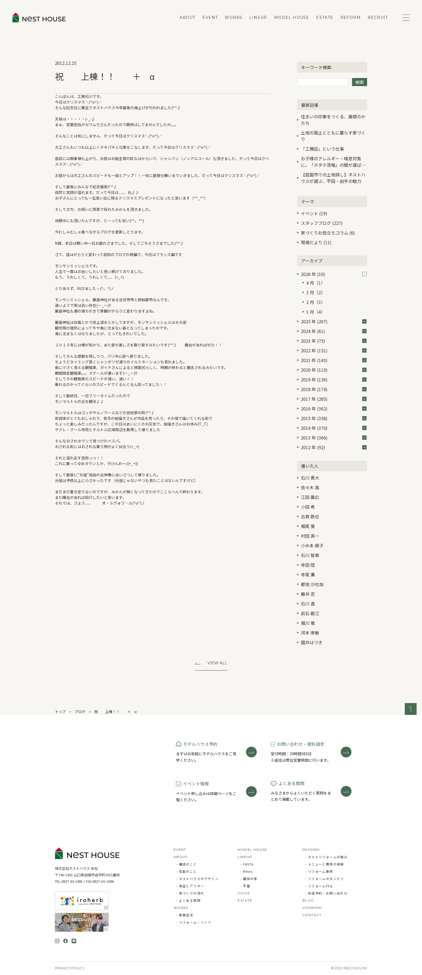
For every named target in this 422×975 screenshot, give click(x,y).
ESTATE (324, 17)
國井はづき (311, 642)
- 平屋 (245, 886)
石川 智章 (310, 555)
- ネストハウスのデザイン (197, 878)
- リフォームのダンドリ (324, 878)
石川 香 (308, 603)
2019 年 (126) (334, 379)
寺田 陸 (308, 565)
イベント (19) (314, 213)
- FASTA (247, 864)
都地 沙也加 (312, 584)
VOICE (244, 893)
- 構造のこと (186, 864)
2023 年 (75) (334, 341)
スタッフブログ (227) (322, 223)
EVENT (210, 17)
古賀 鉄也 (310, 516)
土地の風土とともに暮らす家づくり (333, 135)
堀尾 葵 (308, 526)
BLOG (308, 900)
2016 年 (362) (334, 408)
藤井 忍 (308, 594)
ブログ (80, 711)
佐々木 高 (310, 487)
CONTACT (312, 915)
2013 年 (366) (334, 437)
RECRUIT (378, 17)
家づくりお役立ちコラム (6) (328, 232)
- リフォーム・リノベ (193, 922)
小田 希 (308, 507)
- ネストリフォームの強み (326, 857)
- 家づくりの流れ (190, 893)
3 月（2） (315, 292)
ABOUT (187, 17)
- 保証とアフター (190, 886)
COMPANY (312, 908)
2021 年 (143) (334, 360)
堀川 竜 (308, 623)
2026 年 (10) (334, 274)
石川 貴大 (310, 477)
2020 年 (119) (334, 370)
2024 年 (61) (334, 331)
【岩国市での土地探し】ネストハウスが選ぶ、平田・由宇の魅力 (333, 177)
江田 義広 (310, 497)
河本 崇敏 (310, 632)
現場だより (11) (316, 242)
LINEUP (258, 17)
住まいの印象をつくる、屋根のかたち (333, 119)
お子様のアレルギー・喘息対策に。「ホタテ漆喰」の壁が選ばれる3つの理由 (333, 162)
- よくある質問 (188, 900)
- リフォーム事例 (319, 871)
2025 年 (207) (334, 321)
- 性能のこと (186, 871)
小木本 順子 (312, 545)
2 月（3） (315, 302)
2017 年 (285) (334, 399)
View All (217, 663)
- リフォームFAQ (319, 886)
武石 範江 (310, 613)
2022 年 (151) (334, 350)
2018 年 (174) (334, 389)
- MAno (246, 871)
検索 (359, 82)
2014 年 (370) (334, 428)
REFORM (350, 17)
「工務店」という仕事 (322, 149)
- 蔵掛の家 (248, 878)
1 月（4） (315, 312)
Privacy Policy (70, 968)
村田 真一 (310, 536)
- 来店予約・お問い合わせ (326, 893)
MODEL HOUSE (291, 17)
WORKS (233, 17)
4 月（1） (315, 282)
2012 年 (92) (334, 447)
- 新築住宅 (184, 915)
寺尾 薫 (308, 574)
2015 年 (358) (334, 418)
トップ (60, 711)
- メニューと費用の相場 (324, 864)
